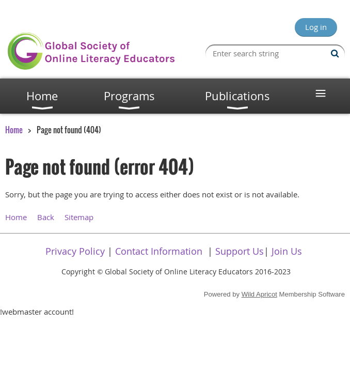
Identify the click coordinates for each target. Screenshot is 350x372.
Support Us (239, 251)
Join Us (287, 251)
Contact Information (158, 251)
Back (45, 217)
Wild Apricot (259, 294)
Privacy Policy (75, 251)
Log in (316, 27)
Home (14, 129)
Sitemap (79, 217)
